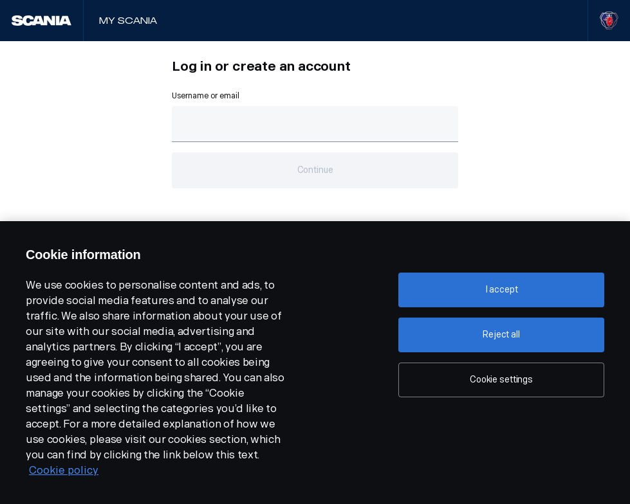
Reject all (501, 334)
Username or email (205, 95)
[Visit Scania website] (609, 21)
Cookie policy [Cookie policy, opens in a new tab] (63, 470)
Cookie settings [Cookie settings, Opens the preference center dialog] (501, 379)
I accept (501, 289)
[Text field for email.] (315, 124)
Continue (315, 170)
